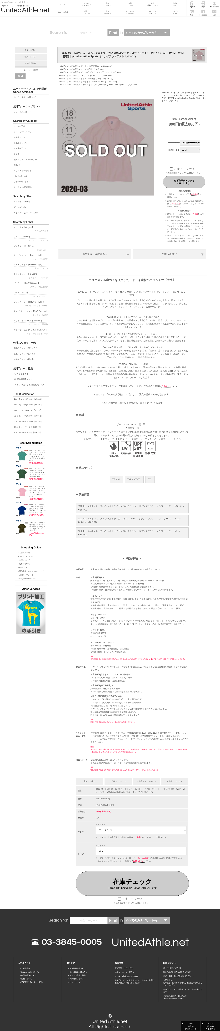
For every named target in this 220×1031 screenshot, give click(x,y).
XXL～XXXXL (134, 479)
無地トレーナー (85, 12)
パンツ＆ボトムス (152, 12)
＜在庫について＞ (174, 781)
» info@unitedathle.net (26, 579)
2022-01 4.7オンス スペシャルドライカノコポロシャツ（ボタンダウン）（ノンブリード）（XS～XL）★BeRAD (131, 508)
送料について (26, 979)
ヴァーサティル (31, 332)
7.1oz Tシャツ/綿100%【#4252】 (28, 421)
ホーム (63, 4)
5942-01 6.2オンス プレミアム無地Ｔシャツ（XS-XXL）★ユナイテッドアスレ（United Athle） (37, 472)
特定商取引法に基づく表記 (32, 982)
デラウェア (31, 248)
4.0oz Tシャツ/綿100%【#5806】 (28, 399)
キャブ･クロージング (31, 313)
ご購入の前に (169, 254)
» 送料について (24, 564)
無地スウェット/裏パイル (24, 354)
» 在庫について (24, 560)
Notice (210, 1026)
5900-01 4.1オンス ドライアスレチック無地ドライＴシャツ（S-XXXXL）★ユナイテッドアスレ (38, 508)
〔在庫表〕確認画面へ (95, 254)
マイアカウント (31, 50)
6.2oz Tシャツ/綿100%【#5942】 (28, 416)
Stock (190, 1026)
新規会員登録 (30, 63)
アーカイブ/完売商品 (90, 66)
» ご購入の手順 (24, 553)
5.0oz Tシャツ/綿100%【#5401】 (28, 405)
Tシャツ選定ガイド (22, 374)
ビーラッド (31, 285)
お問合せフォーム (77, 979)
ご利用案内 (175, 204)
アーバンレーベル (31, 257)
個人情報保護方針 (77, 968)
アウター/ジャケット (23, 171)
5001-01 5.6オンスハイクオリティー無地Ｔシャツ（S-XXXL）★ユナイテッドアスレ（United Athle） (37, 455)
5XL (150, 479)
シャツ (17, 154)
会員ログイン (30, 57)
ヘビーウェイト (31, 266)
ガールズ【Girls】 (88, 72)
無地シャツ (175, 4)
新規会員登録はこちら (78, 972)
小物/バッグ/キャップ (23, 181)
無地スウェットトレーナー (25, 159)
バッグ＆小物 (175, 12)
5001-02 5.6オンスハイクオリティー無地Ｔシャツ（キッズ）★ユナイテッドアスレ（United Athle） (37, 491)
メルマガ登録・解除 (78, 975)
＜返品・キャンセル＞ (146, 781)
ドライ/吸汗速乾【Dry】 (91, 78)
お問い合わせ (139, 861)
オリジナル (31, 229)
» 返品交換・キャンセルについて (31, 571)
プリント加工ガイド (22, 112)
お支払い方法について (30, 972)
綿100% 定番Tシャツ (23, 379)
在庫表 (195, 214)
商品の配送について (29, 975)
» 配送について (24, 567)
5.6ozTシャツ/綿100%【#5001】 (28, 410)
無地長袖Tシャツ (21, 148)
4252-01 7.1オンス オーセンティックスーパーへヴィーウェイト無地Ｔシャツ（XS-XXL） (37, 526)
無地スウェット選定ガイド (25, 348)
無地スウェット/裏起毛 (24, 359)
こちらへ (165, 386)
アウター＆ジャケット (130, 12)
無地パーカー (107, 12)
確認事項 (194, 194)
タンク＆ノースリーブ (85, 4)
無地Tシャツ (104, 72)
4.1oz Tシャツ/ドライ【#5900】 (28, 427)
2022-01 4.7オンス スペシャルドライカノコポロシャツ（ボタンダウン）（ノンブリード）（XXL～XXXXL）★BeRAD (129, 520)
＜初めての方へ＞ (90, 781)
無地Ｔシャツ (107, 4)
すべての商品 (63, 12)
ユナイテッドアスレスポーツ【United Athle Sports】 (103, 85)
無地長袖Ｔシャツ (152, 4)
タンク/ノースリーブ (23, 132)
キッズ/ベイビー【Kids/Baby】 (27, 213)
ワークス (31, 239)
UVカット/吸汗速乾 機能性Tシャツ (29, 385)
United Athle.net (110, 1021)
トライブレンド (31, 276)
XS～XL (116, 479)
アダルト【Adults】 (22, 202)
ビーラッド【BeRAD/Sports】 (94, 82)
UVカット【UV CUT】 (90, 75)
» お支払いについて (25, 556)
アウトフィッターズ (31, 323)
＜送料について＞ (118, 781)
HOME (62, 66)
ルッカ (31, 294)
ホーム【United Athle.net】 (25, 97)
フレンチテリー (31, 304)
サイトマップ (75, 982)
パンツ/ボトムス (21, 176)
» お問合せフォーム (25, 575)
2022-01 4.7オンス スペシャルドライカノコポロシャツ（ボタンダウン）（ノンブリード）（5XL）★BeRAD (129, 533)
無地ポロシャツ (130, 4)
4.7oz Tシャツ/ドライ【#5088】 (28, 432)
